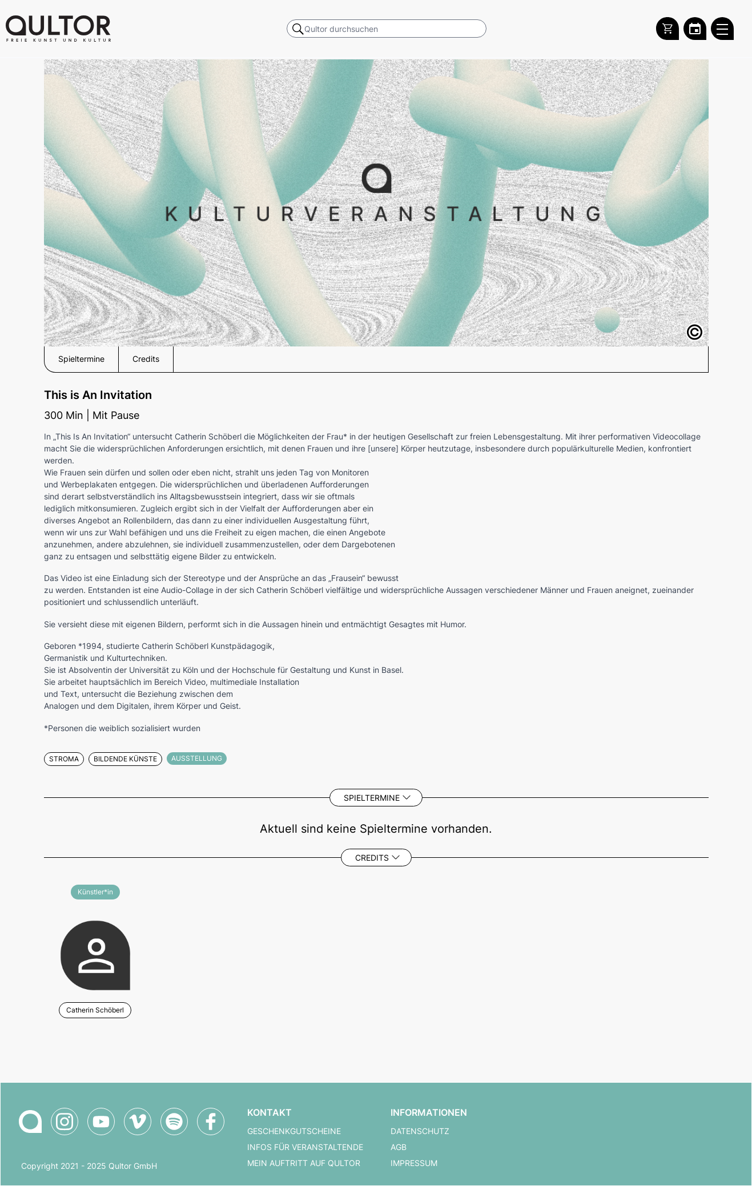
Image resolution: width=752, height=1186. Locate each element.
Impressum (414, 1163)
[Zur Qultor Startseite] (58, 28)
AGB (399, 1147)
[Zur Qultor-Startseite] (30, 1121)
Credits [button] (145, 359)
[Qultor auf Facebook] (210, 1121)
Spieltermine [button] (81, 359)
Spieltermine (372, 797)
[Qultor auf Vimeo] (137, 1121)
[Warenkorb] (667, 28)
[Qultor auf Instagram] (64, 1121)
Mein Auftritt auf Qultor (303, 1163)
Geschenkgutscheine (294, 1131)
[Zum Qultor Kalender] (694, 28)
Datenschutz (420, 1131)
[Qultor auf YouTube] (101, 1121)
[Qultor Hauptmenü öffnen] (722, 28)
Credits (372, 857)
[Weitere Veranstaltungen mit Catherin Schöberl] (95, 954)
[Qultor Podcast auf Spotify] (174, 1121)
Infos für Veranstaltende (305, 1147)
